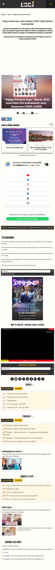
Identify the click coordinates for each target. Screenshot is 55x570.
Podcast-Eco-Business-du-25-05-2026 (20, 437)
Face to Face (23, 227)
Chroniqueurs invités (18, 153)
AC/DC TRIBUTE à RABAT (10, 540)
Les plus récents (7, 386)
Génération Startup (34, 227)
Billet (3, 153)
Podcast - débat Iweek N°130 (16, 422)
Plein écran (50, 329)
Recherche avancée (7, 272)
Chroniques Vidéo (48, 153)
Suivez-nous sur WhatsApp (27, 219)
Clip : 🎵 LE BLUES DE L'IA (14, 488)
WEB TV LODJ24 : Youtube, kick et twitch (27, 322)
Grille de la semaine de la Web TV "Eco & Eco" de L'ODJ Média (41, 148)
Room (10, 14)
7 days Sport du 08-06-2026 (16, 395)
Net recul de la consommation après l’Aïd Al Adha (17, 263)
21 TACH (5, 546)
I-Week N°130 (11, 398)
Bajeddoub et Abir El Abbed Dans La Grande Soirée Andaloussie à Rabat (26, 543)
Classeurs (19, 386)
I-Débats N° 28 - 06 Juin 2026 (17, 404)
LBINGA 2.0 (50, 227)
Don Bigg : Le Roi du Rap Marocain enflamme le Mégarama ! (22, 549)
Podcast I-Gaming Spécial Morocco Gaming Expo (23, 434)
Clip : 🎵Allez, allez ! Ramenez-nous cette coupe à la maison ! (27, 481)
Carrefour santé (13, 227)
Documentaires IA (37, 155)
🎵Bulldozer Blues (12, 484)
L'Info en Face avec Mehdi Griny (14, 147)
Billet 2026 (9, 153)
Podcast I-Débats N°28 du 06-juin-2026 (20, 426)
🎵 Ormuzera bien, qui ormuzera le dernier (21, 491)
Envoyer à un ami (24, 114)
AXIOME (4, 227)
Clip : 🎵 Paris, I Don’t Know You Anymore (20, 494)
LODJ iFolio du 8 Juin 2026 (15, 401)
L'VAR (44, 227)
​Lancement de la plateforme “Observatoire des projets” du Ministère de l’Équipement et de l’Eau (34, 523)
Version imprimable (38, 114)
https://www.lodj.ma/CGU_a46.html (37, 371)
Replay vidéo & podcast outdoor (23, 14)
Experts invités (29, 153)
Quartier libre (38, 153)
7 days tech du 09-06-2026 (16, 391)
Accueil (3, 14)
